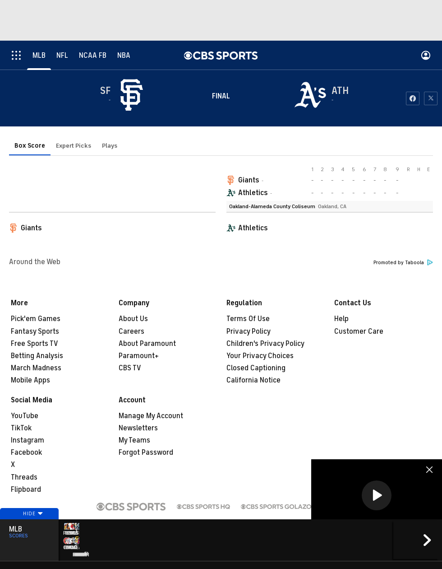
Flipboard (26, 489)
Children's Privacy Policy (265, 343)
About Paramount (147, 343)
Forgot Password (146, 452)
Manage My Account (151, 415)
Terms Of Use (248, 318)
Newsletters (138, 428)
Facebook (26, 452)
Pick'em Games (35, 318)
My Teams (134, 440)
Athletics (252, 192)
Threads (24, 477)
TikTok (21, 428)
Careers (131, 331)
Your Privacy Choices (260, 355)
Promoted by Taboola (403, 263)
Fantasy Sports (35, 331)
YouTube (24, 415)
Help (341, 318)
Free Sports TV (34, 343)
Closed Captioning (255, 368)
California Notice (253, 380)
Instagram (27, 440)
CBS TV (130, 368)
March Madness (36, 368)
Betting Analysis (37, 355)
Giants (248, 180)
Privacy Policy (248, 331)
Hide (29, 525)
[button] (376, 495)
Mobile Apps (30, 380)
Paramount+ (139, 355)
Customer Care (358, 331)
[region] (376, 496)
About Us (133, 318)
